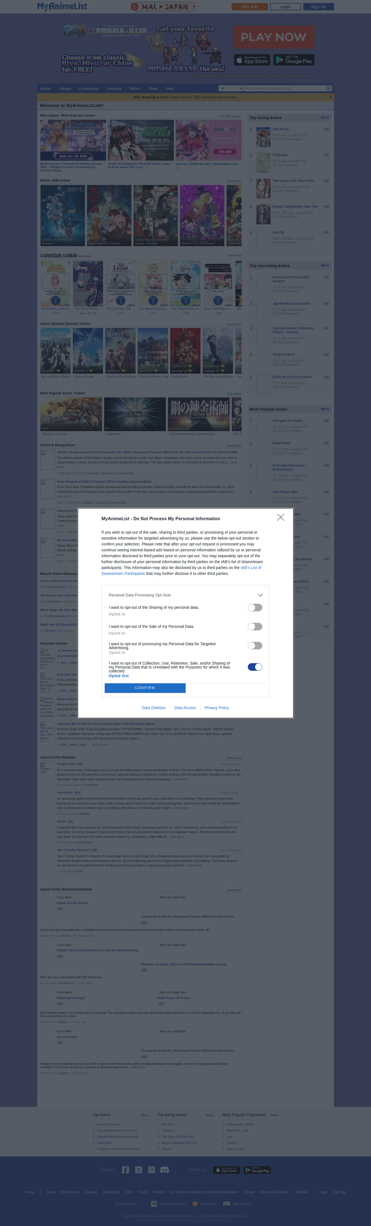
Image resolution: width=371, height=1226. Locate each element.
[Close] (282, 519)
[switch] (255, 607)
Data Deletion (154, 707)
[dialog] (185, 613)
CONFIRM (145, 688)
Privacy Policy (217, 707)
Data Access (185, 707)
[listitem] (185, 595)
